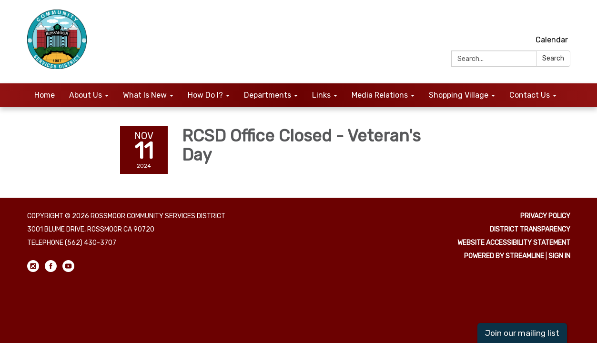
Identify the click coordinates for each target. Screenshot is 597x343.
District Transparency (530, 229)
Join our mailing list (522, 333)
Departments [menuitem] (267, 95)
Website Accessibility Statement (513, 243)
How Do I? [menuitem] (205, 95)
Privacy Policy (545, 216)
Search (553, 58)
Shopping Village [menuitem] (458, 95)
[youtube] (564, 18)
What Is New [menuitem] (145, 95)
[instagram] (529, 18)
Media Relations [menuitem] (380, 95)
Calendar (552, 39)
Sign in (559, 256)
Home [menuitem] (44, 95)
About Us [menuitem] (85, 95)
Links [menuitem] (321, 95)
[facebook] (547, 18)
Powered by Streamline (504, 256)
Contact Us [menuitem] (529, 95)
